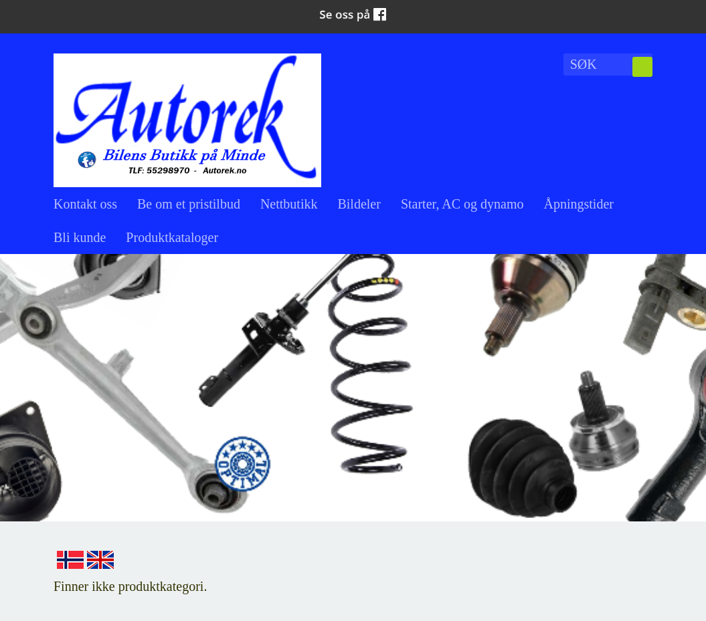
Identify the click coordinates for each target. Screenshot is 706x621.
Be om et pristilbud (188, 204)
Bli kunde (80, 237)
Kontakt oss (85, 204)
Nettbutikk (289, 204)
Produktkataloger (172, 237)
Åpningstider (579, 204)
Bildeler (358, 204)
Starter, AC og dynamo (462, 204)
